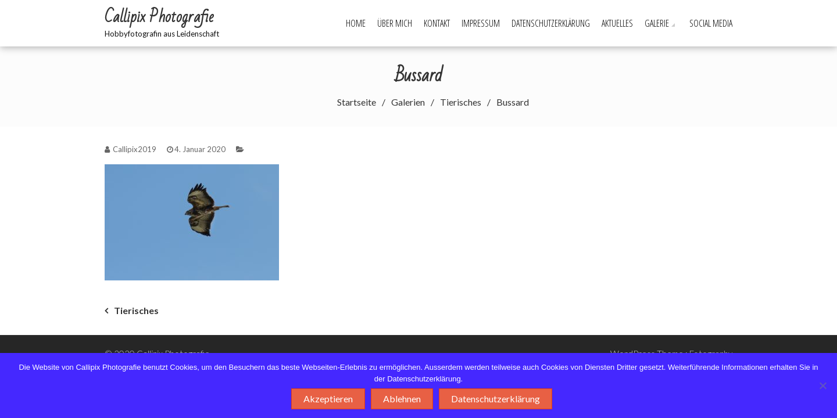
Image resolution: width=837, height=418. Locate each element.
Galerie (657, 23)
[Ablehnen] (822, 385)
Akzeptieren (328, 398)
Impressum (481, 23)
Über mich (394, 23)
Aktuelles (617, 23)
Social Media (710, 23)
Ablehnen (402, 398)
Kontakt (437, 23)
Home (356, 23)
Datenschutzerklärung (551, 23)
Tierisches (136, 310)
